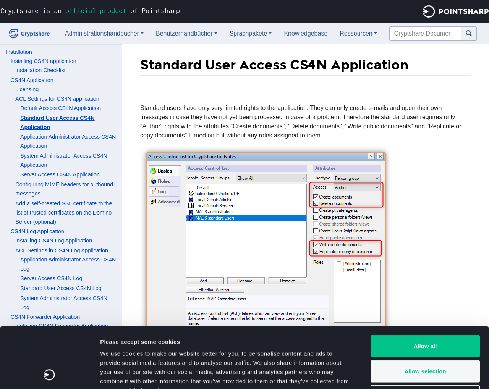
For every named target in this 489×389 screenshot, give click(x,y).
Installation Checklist (40, 70)
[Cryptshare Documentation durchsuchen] (425, 33)
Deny (425, 339)
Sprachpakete (248, 33)
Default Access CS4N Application (60, 108)
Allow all (425, 289)
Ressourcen (356, 33)
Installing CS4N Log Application (53, 240)
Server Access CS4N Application (60, 174)
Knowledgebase (305, 33)
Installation (19, 52)
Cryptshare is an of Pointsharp (90, 10)
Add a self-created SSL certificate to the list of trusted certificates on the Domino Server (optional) (63, 212)
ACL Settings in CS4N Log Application (61, 250)
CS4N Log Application (37, 231)
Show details (401, 374)
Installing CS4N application (43, 61)
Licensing (27, 89)
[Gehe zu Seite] (469, 33)
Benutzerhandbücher (184, 33)
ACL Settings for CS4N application (57, 99)
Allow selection (425, 314)
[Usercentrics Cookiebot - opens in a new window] (49, 374)
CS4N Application (32, 80)
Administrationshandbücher (102, 33)
